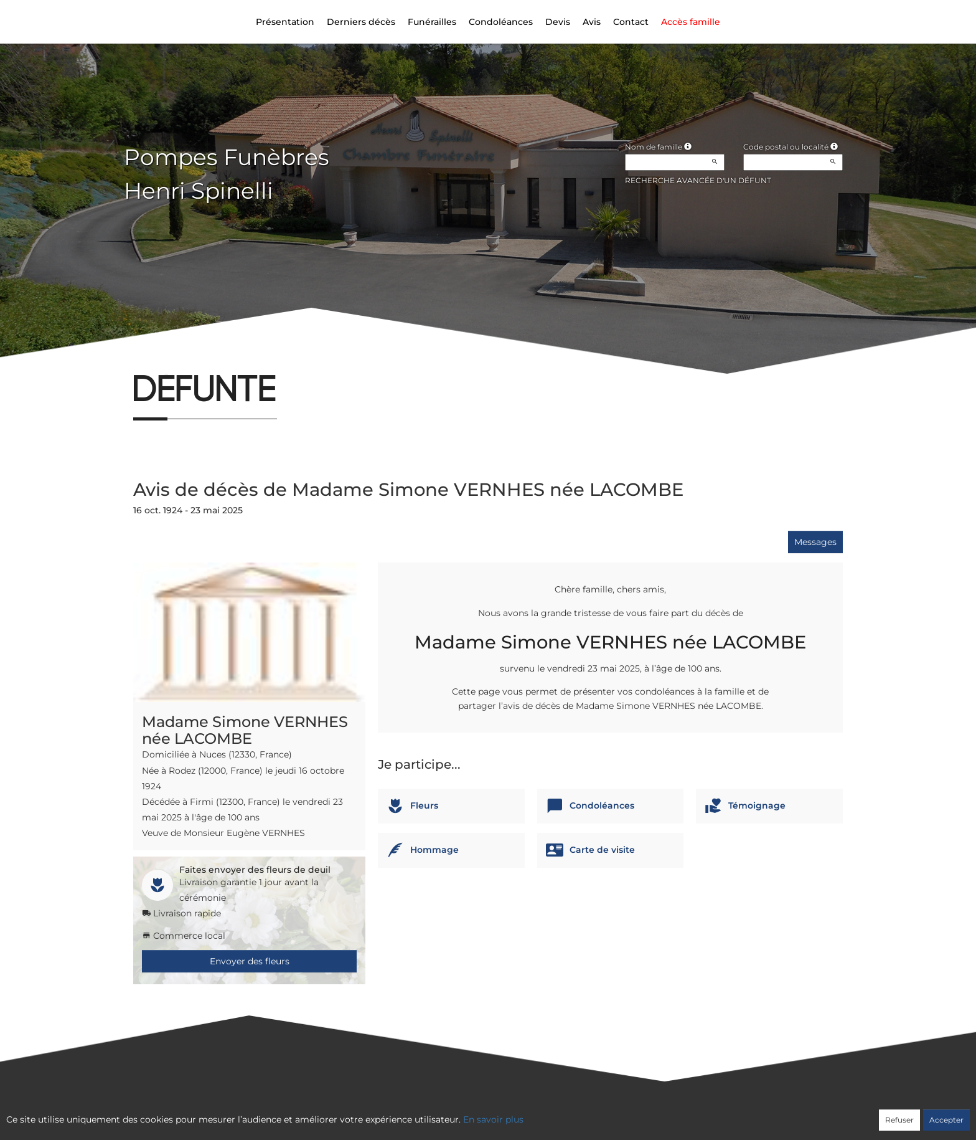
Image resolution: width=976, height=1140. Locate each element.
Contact (631, 21)
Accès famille (690, 21)
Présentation (285, 21)
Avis (592, 21)
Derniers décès (361, 21)
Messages (815, 542)
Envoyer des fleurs (249, 961)
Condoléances (501, 21)
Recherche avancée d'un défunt (698, 180)
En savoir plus (493, 1119)
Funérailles (432, 21)
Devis (557, 21)
